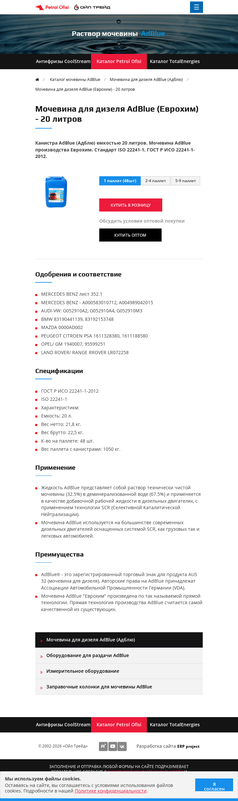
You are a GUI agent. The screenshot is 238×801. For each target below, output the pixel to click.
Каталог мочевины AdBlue (75, 79)
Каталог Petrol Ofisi (119, 61)
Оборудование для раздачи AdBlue (87, 655)
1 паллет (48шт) (120, 180)
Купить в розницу (131, 205)
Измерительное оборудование (82, 671)
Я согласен (214, 786)
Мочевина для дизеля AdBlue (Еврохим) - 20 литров (85, 89)
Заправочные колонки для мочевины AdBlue (99, 686)
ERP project (188, 746)
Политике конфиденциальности (111, 791)
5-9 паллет (185, 180)
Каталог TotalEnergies (175, 61)
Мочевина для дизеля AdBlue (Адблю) (146, 79)
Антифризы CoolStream (63, 61)
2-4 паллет (155, 180)
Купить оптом (130, 235)
